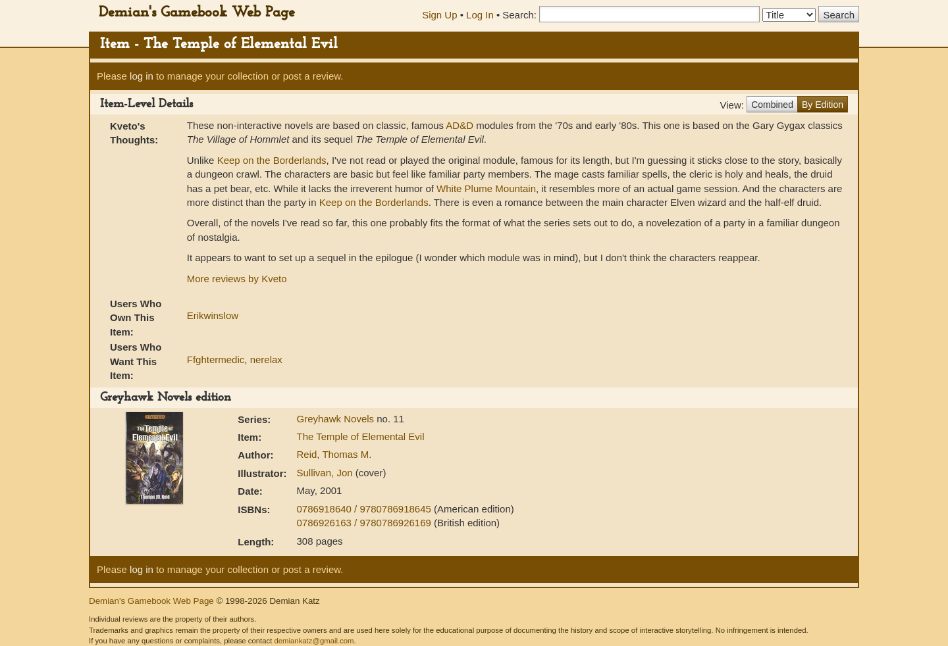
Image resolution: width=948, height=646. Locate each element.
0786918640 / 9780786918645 (365, 508)
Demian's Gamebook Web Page (197, 12)
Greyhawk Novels (337, 418)
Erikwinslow (212, 315)
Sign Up (439, 14)
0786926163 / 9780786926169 (365, 522)
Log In (480, 14)
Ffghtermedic (216, 359)
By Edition (822, 104)
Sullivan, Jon (326, 472)
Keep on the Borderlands (272, 160)
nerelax (266, 359)
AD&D (459, 125)
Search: (519, 14)
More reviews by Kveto (237, 278)
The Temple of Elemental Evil (361, 436)
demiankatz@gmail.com (314, 641)
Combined (772, 104)
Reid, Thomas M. (334, 454)
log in (141, 76)
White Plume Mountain (486, 188)
